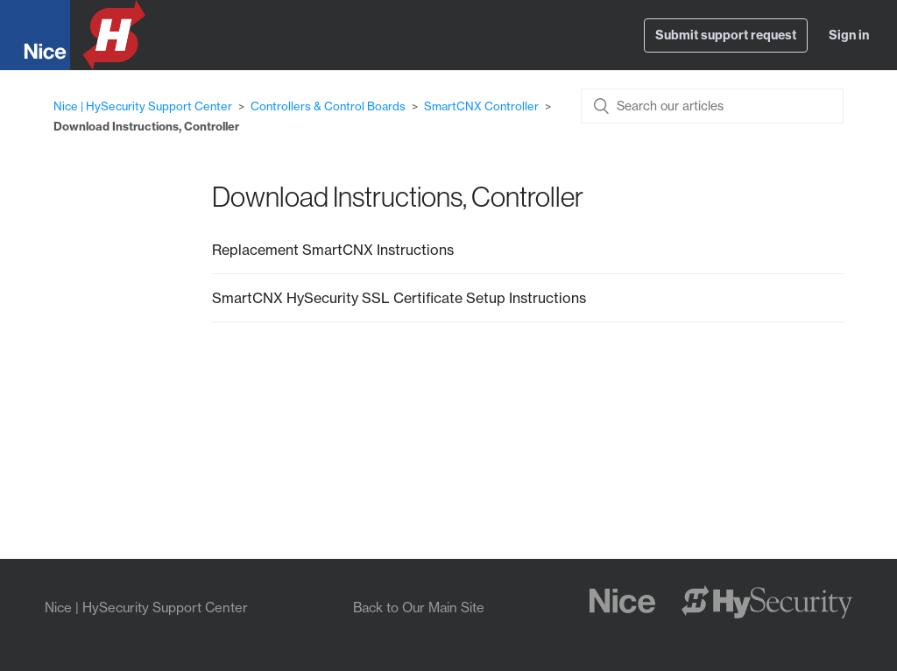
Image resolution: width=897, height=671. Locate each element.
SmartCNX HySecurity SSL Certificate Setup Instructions (399, 298)
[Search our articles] (712, 106)
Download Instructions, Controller (146, 126)
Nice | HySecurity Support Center (142, 106)
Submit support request (725, 35)
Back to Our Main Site (418, 607)
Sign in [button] (849, 35)
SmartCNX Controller (481, 106)
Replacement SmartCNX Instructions (333, 249)
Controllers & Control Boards (328, 106)
